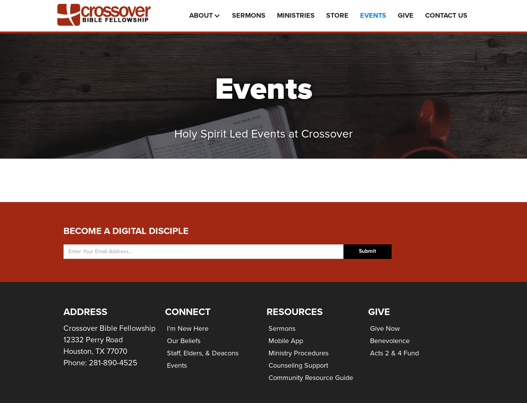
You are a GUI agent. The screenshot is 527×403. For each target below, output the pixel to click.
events (373, 15)
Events (177, 365)
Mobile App (286, 341)
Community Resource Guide (311, 378)
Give (406, 15)
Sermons (248, 15)
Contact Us (446, 15)
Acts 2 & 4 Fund (394, 353)
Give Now (385, 328)
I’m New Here (187, 328)
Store (337, 15)
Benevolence (390, 341)
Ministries (296, 15)
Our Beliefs (183, 341)
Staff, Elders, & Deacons (202, 353)
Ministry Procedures (299, 353)
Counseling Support (298, 365)
